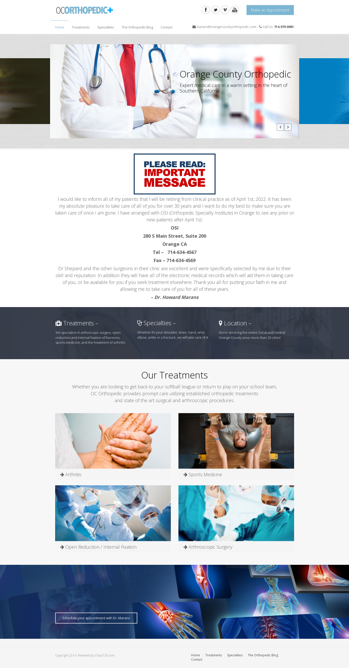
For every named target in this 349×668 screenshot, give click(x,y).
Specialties (104, 25)
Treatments (79, 25)
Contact (166, 27)
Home (59, 27)
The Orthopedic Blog (137, 27)
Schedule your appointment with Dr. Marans (96, 618)
